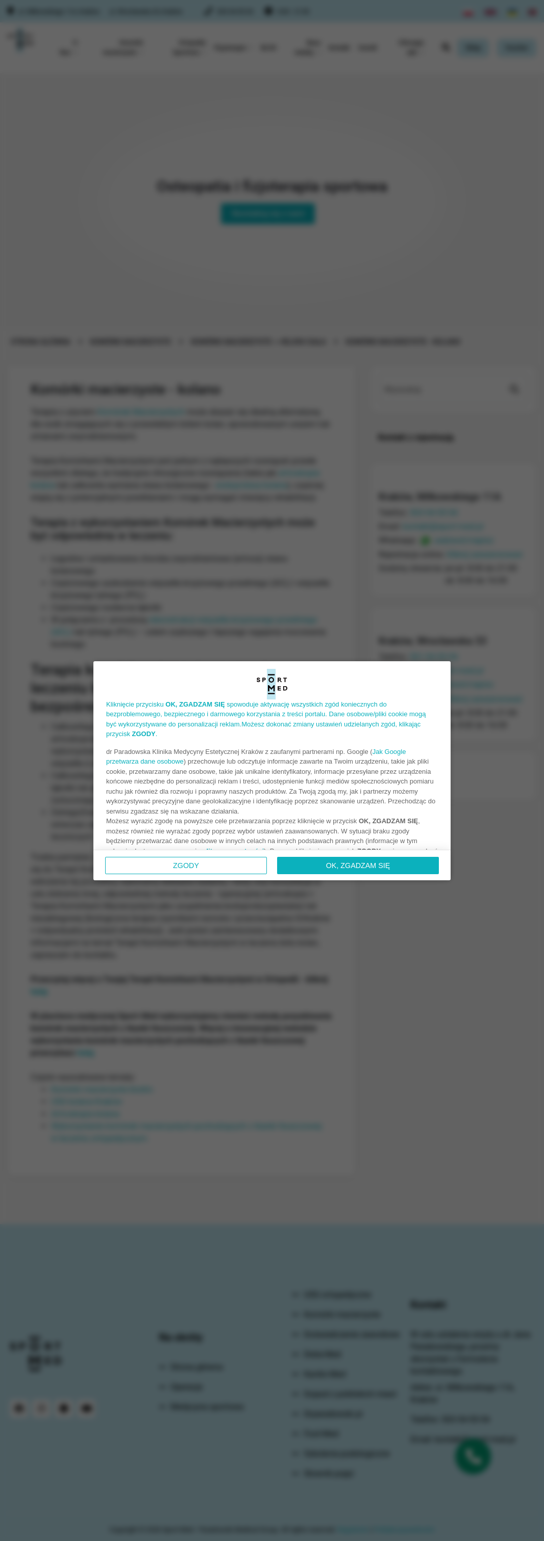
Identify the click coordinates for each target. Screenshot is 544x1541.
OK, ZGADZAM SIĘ (358, 865)
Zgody (186, 865)
